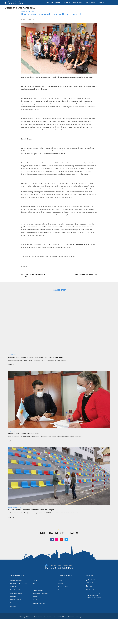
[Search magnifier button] (115, 7)
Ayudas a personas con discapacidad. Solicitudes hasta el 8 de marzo (36, 357)
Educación (10, 507)
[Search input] (59, 7)
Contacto (101, 2)
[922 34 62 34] (86, 580)
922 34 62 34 (91, 579)
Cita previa (66, 2)
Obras (19, 507)
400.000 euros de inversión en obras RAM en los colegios (31, 510)
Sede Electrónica (77, 2)
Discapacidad (11, 431)
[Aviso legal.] (79, 617)
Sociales (14, 354)
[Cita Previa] (86, 583)
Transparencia (90, 2)
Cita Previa (90, 583)
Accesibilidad (57, 617)
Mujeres (32, 11)
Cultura (23, 11)
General (27, 11)
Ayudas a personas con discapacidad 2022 (25, 433)
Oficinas (89, 586)
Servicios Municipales (53, 2)
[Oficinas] (86, 586)
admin (24, 19)
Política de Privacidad (68, 617)
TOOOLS (96, 617)
